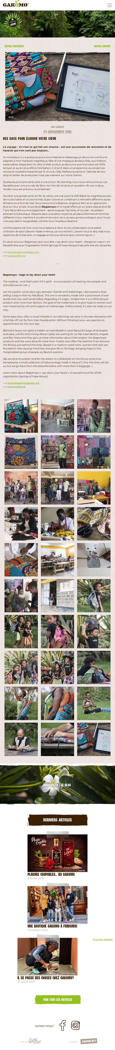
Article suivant (102, 46)
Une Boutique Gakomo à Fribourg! (52, 925)
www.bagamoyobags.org (23, 252)
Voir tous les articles (57, 999)
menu (110, 5)
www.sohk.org (16, 255)
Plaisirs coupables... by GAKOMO (51, 874)
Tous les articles (103, 939)
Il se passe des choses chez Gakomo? (46, 977)
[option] (57, 23)
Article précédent (14, 46)
